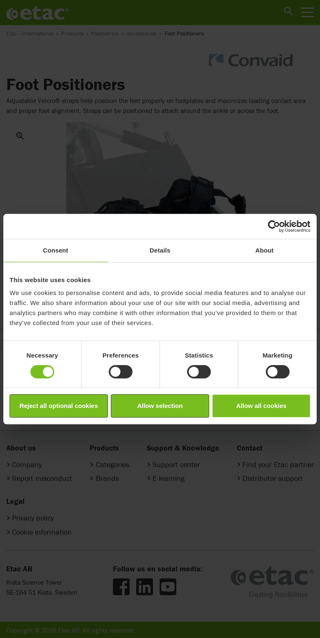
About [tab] (264, 250)
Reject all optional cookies (59, 405)
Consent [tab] (55, 250)
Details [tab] (160, 250)
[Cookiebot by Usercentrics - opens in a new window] (274, 226)
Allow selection (159, 405)
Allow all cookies (261, 405)
